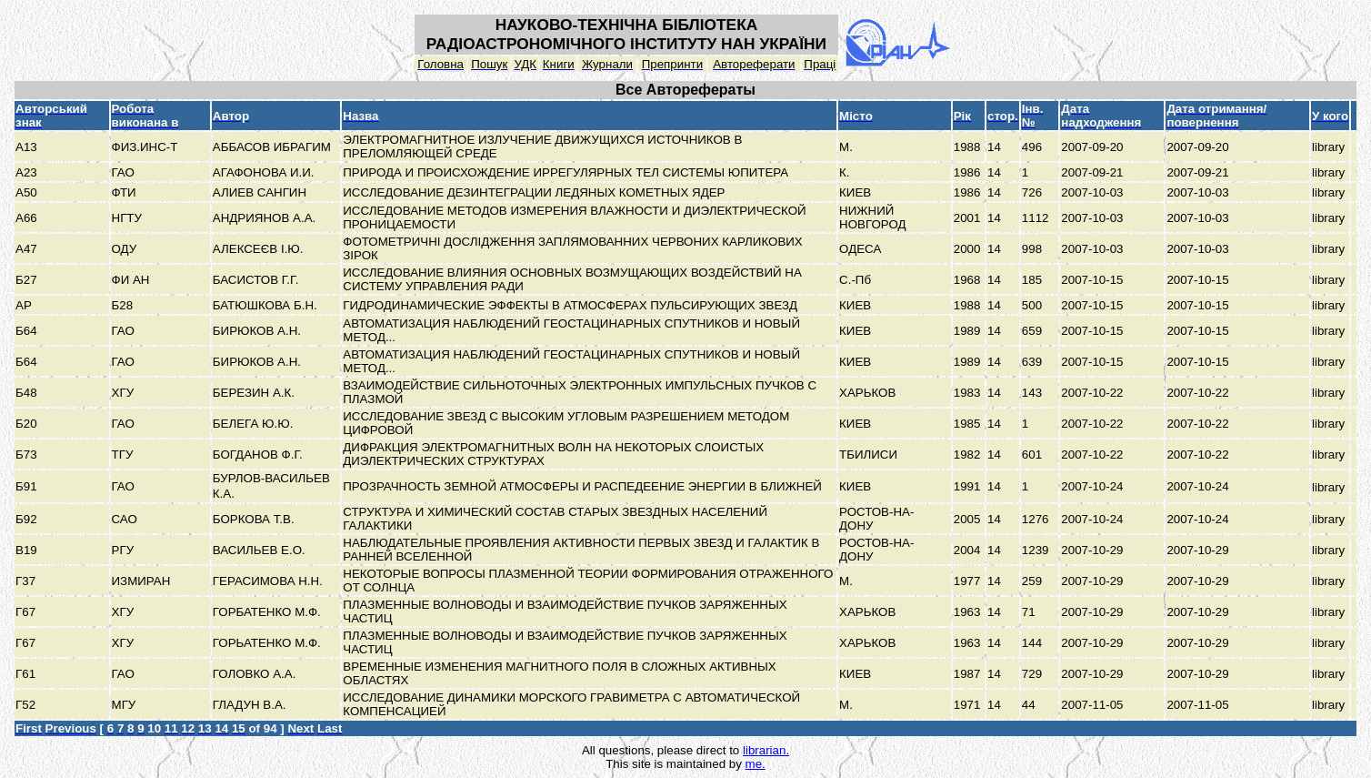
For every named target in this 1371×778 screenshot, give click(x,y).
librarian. (766, 750)
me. (756, 764)
